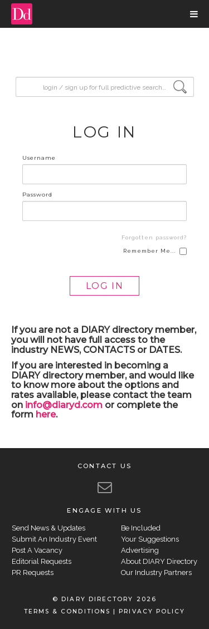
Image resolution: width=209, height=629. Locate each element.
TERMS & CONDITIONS (67, 611)
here (46, 414)
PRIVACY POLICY (152, 611)
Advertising (140, 550)
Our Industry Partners (156, 572)
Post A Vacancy (37, 550)
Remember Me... (155, 251)
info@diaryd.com (64, 405)
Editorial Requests (41, 561)
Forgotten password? (154, 237)
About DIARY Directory (159, 561)
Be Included (141, 528)
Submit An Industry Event (54, 539)
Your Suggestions (150, 539)
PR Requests (33, 572)
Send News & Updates (48, 528)
